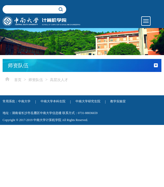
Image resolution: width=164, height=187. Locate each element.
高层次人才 (59, 80)
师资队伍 (35, 80)
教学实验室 (118, 101)
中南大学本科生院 (53, 101)
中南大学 (24, 101)
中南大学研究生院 (88, 101)
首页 (17, 80)
